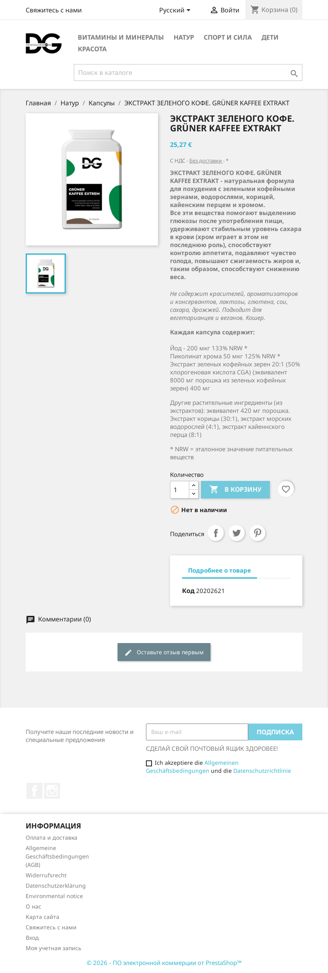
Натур (184, 37)
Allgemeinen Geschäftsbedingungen (192, 766)
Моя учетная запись (53, 948)
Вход (32, 937)
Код (188, 591)
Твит (237, 533)
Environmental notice (54, 896)
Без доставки (206, 160)
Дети (270, 37)
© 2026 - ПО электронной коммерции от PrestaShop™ (164, 963)
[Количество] (179, 490)
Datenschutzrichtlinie (262, 770)
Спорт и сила (228, 37)
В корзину (235, 489)
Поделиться (216, 533)
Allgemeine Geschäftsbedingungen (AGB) (57, 856)
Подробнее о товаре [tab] (219, 570)
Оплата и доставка (51, 837)
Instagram (52, 791)
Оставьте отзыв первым (164, 652)
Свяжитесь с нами (54, 10)
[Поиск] (188, 72)
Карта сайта (42, 917)
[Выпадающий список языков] (176, 11)
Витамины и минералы (121, 37)
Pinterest (257, 533)
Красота (92, 48)
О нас (33, 906)
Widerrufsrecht (46, 875)
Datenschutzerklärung (56, 885)
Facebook (34, 791)
